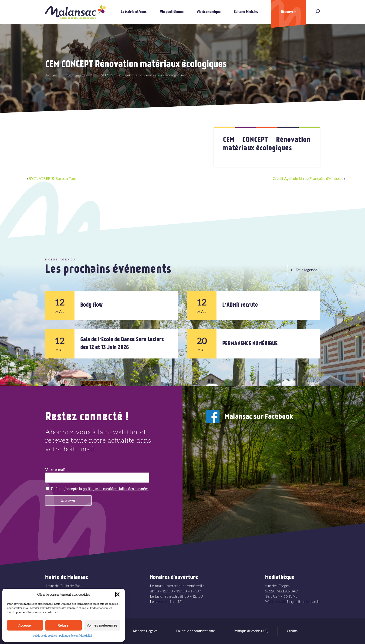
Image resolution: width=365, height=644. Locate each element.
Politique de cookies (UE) (251, 631)
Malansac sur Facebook (259, 417)
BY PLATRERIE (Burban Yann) (53, 179)
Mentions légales (145, 631)
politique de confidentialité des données (116, 489)
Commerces (77, 75)
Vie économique (209, 12)
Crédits (292, 631)
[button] (117, 594)
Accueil (51, 75)
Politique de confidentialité (75, 635)
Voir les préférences (102, 625)
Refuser (63, 625)
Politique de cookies (45, 635)
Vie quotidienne (172, 12)
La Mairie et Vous (134, 12)
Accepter (25, 625)
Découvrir (288, 12)
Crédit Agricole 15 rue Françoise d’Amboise (308, 179)
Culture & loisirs (246, 12)
